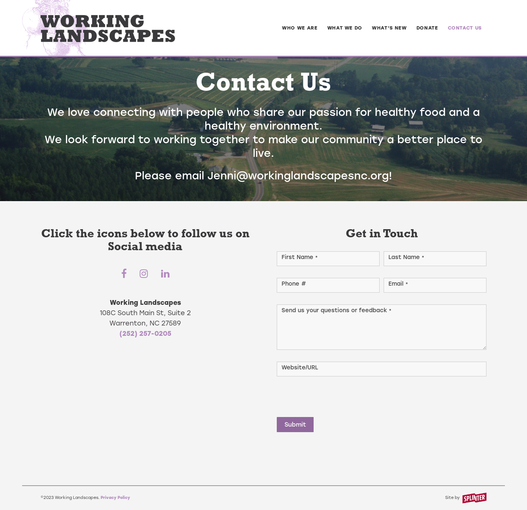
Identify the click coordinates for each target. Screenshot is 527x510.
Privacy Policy (115, 497)
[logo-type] (108, 28)
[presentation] (333, 395)
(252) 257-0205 (145, 333)
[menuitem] (299, 28)
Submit (295, 424)
